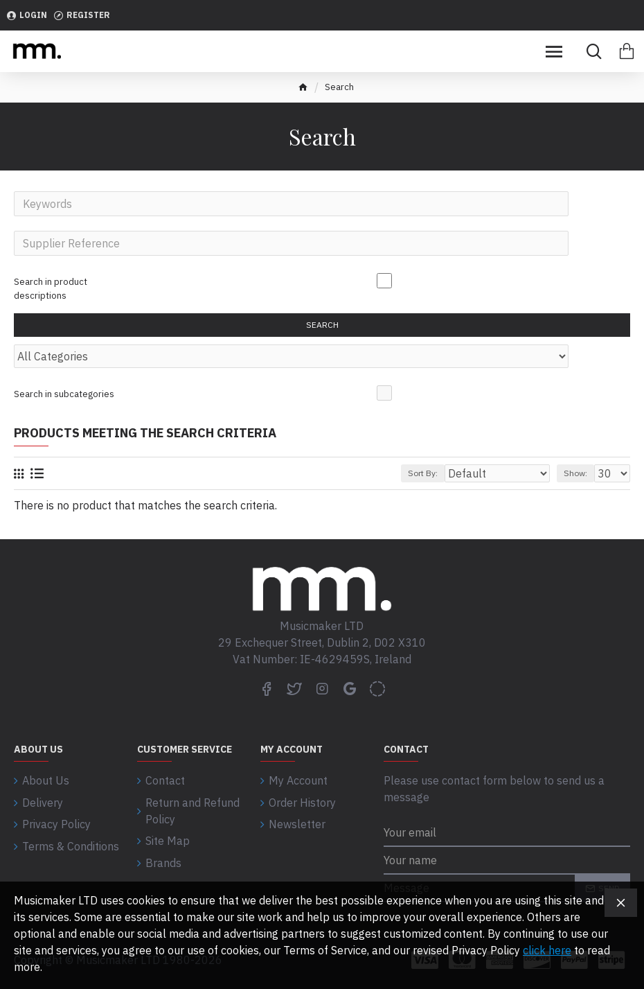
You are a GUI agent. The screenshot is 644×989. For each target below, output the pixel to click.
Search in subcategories (64, 397)
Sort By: (423, 478)
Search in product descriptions (50, 290)
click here (547, 950)
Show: (575, 478)
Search (322, 327)
